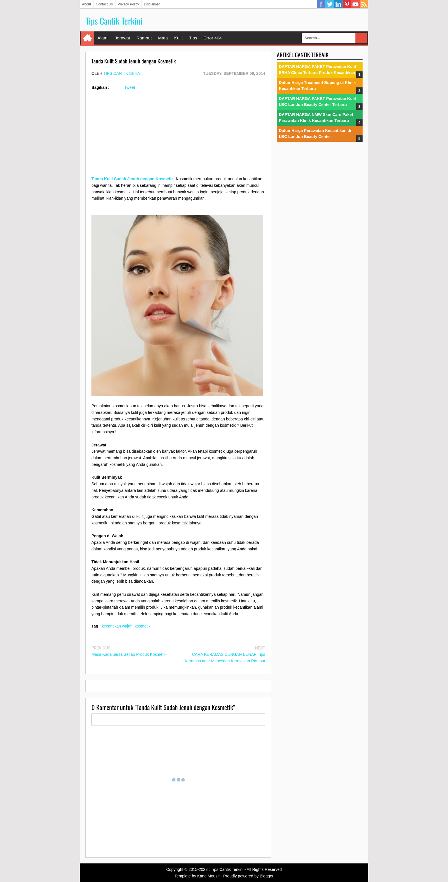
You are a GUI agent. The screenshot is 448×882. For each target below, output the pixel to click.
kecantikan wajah (117, 626)
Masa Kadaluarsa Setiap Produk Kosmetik (128, 654)
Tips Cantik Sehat (122, 73)
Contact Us (104, 4)
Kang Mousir (208, 876)
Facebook (321, 4)
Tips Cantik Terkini (113, 20)
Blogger (266, 876)
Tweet (129, 87)
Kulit (178, 37)
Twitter (329, 4)
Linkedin (338, 4)
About (86, 4)
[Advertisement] (178, 136)
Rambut (144, 37)
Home (87, 38)
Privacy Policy (128, 4)
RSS (364, 4)
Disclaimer (152, 4)
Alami (102, 37)
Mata (163, 37)
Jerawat (122, 37)
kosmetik (142, 626)
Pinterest (347, 4)
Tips (193, 37)
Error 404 (212, 37)
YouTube (355, 4)
